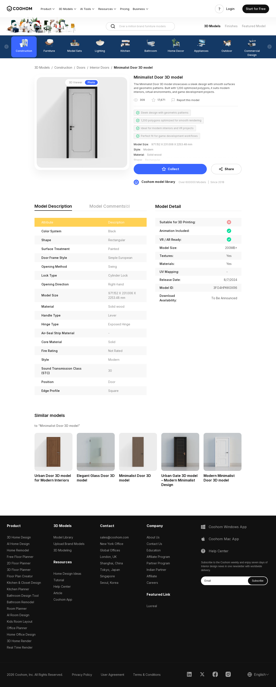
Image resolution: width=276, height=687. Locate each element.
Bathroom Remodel (20, 602)
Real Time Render (20, 647)
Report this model (188, 100)
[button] (48, 9)
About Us (153, 537)
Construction (63, 67)
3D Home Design (19, 537)
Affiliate (152, 576)
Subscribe (257, 580)
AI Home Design (18, 544)
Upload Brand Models (69, 544)
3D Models (212, 26)
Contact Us (154, 544)
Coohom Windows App (228, 527)
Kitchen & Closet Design (24, 582)
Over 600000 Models (192, 182)
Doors (81, 67)
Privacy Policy (82, 674)
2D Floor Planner (19, 563)
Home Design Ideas (67, 573)
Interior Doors (99, 67)
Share (226, 169)
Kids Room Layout (19, 621)
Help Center (62, 586)
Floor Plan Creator (20, 576)
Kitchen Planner (18, 589)
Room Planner (17, 608)
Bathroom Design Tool (23, 595)
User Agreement (112, 674)
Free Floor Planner (20, 557)
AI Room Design (18, 615)
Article (57, 593)
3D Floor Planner (19, 569)
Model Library (63, 537)
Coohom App (62, 599)
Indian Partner (156, 569)
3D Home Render (19, 641)
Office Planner (17, 628)
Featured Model (254, 26)
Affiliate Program (158, 557)
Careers (152, 582)
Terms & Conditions (147, 674)
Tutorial (58, 580)
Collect (170, 169)
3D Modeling (62, 550)
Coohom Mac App (224, 539)
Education (154, 550)
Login (230, 9)
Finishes (231, 26)
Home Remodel (18, 550)
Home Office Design (21, 634)
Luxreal (152, 606)
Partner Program (158, 563)
